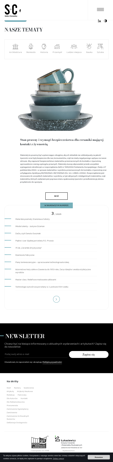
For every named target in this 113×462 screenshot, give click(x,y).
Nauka (89, 49)
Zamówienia (12, 412)
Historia (44, 49)
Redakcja (11, 395)
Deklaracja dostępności (17, 422)
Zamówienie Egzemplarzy (17, 409)
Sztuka (100, 49)
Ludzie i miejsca (74, 49)
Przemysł (57, 49)
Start (9, 388)
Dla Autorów (12, 398)
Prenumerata (12, 405)
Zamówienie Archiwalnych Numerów (18, 418)
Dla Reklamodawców (16, 402)
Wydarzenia (29, 388)
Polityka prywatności (52, 362)
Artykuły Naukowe (25, 391)
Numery (17, 388)
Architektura (15, 49)
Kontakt (24, 398)
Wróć (56, 196)
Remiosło (31, 49)
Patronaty (22, 395)
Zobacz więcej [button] (58, 459)
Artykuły (10, 391)
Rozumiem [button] (99, 457)
